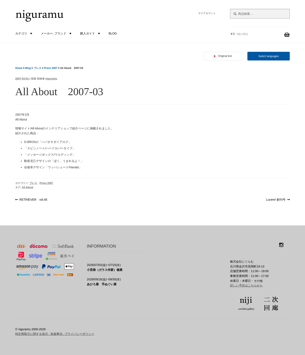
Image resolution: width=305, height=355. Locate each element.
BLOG (113, 33)
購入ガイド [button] (90, 33)
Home (18, 68)
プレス (37, 68)
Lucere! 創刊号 (276, 199)
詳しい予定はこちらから (246, 285)
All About (27, 187)
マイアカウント (207, 13)
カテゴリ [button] (24, 33)
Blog (28, 68)
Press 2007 (50, 68)
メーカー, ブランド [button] (57, 33)
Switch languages (268, 56)
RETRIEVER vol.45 (33, 199)
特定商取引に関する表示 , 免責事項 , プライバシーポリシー (54, 334)
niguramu (51, 78)
